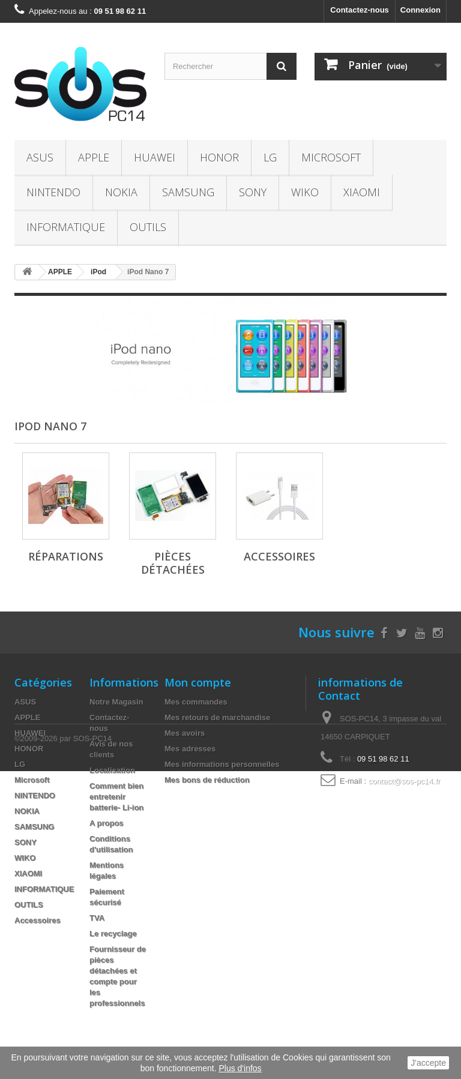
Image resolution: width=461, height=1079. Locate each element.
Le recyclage (113, 933)
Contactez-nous (359, 9)
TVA (96, 917)
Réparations (65, 556)
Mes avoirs (184, 733)
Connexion (420, 9)
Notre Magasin (116, 701)
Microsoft (331, 157)
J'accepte (428, 1063)
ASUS (39, 157)
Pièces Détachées (173, 563)
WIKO (305, 192)
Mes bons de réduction (207, 779)
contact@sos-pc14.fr (404, 781)
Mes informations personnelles (221, 764)
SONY (253, 192)
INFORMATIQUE (65, 227)
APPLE (93, 157)
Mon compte (197, 682)
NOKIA (121, 192)
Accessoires (279, 556)
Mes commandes (195, 701)
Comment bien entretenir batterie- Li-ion (116, 796)
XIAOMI (361, 192)
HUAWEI (154, 157)
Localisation (112, 770)
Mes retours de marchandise (217, 717)
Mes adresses (189, 748)
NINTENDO (53, 192)
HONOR (219, 157)
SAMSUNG (188, 192)
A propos (106, 823)
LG (270, 157)
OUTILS (148, 227)
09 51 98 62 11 (383, 758)
